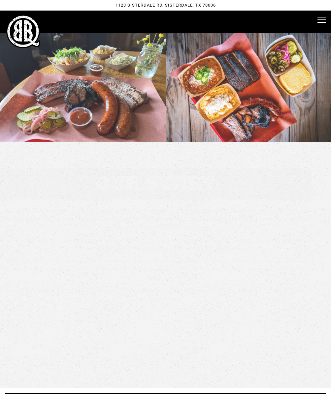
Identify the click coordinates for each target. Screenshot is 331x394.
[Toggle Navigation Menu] (321, 20)
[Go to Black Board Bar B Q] (165, 5)
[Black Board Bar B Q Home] (23, 31)
